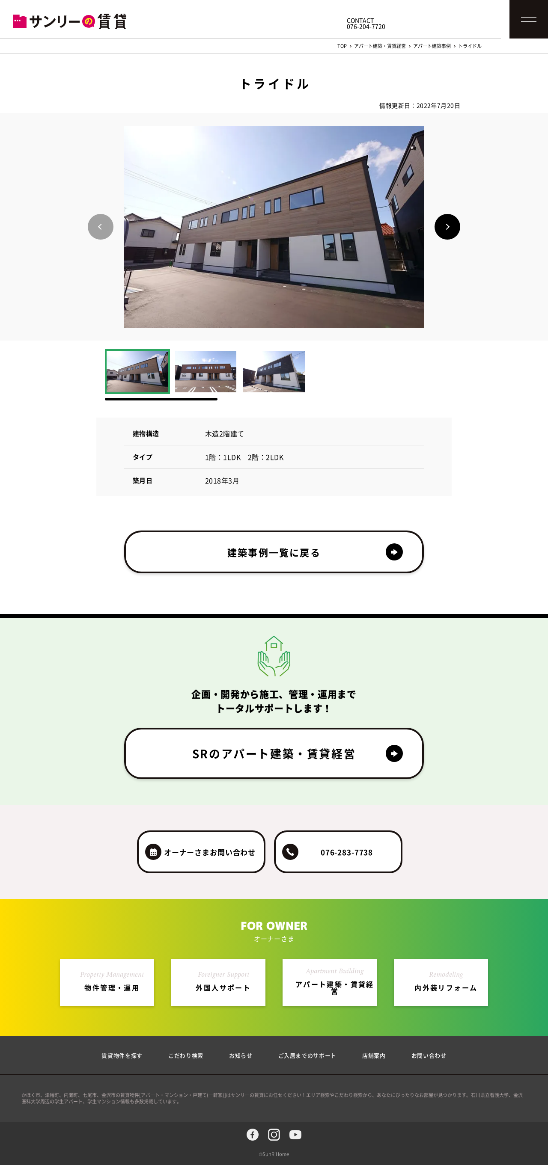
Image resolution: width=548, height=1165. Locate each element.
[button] (447, 227)
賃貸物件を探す (122, 1055)
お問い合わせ (429, 1055)
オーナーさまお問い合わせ (210, 852)
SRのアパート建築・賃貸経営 (274, 753)
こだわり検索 (185, 1055)
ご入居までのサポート (307, 1055)
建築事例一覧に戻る (274, 552)
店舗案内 (374, 1055)
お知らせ (241, 1055)
